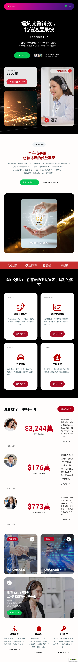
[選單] (70, 6)
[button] (73, 660)
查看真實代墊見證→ (51, 56)
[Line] (66, 6)
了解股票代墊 (61, 71)
